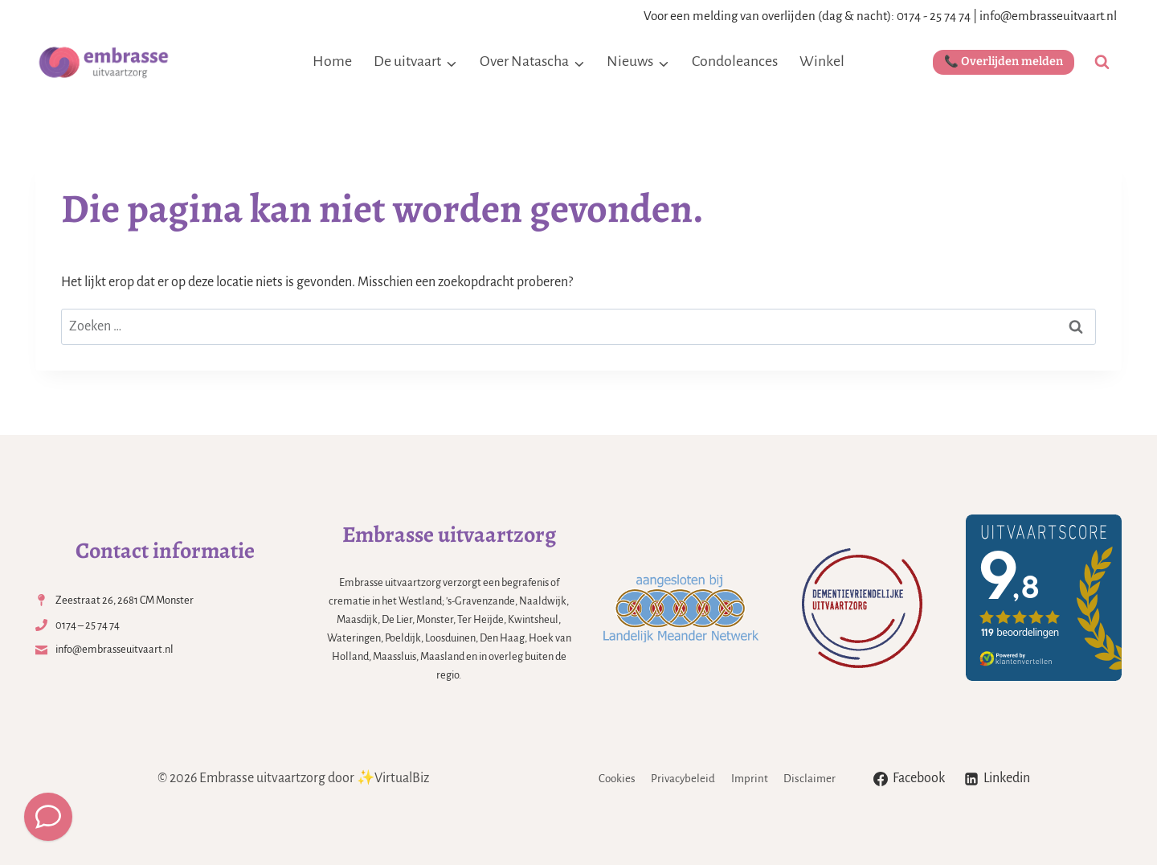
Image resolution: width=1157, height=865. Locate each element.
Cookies (617, 779)
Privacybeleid (683, 779)
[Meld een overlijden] (48, 817)
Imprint (749, 779)
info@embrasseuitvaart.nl (1048, 16)
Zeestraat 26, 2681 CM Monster (124, 600)
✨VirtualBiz (393, 778)
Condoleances (735, 61)
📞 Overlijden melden (1003, 61)
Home (332, 61)
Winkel (821, 61)
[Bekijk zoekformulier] (1102, 62)
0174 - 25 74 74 (934, 16)
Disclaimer (809, 779)
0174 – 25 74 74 (87, 625)
